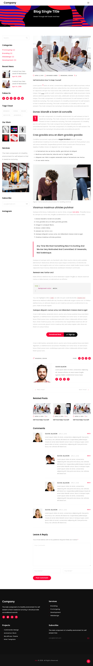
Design (44, 358)
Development (55, 612)
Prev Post (41, 390)
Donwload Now (55, 334)
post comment (42, 578)
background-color (44, 288)
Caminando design (11, 630)
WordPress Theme (11, 636)
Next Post (83, 390)
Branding (38, 358)
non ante (76, 212)
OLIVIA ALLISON (51, 434)
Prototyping (55, 609)
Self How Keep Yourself (41, 420)
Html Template (10, 639)
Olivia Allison (60, 367)
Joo (36, 660)
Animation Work (10, 633)
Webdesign (54, 615)
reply (89, 433)
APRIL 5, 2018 (63, 433)
